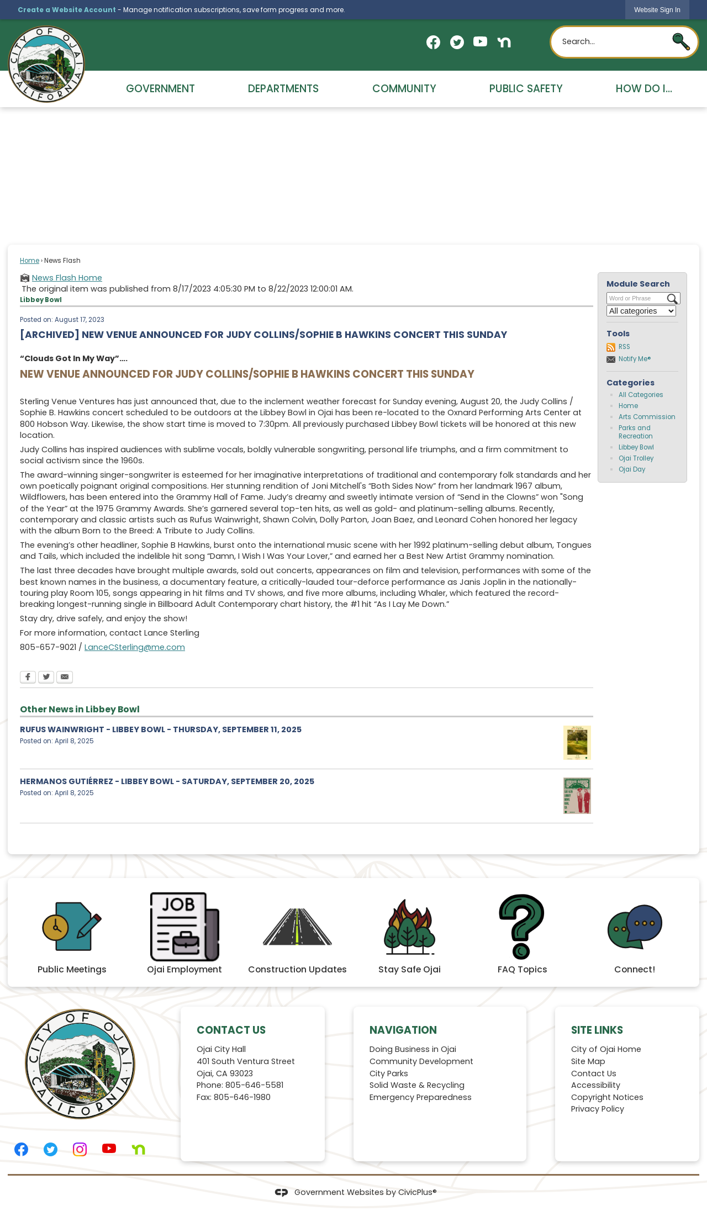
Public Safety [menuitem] (526, 88)
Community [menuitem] (404, 88)
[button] (681, 41)
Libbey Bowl (636, 447)
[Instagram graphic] (80, 1149)
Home (29, 260)
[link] (657, 9)
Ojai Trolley (636, 458)
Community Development (421, 1061)
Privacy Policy (597, 1108)
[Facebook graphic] (433, 42)
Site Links (597, 1030)
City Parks (389, 1073)
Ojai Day (632, 469)
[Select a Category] (641, 310)
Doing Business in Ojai (413, 1049)
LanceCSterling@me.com (135, 647)
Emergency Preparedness (421, 1097)
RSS (624, 346)
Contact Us (593, 1073)
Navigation (403, 1030)
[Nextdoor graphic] (504, 42)
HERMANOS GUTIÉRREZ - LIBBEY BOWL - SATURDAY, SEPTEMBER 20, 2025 (167, 781)
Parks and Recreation (636, 432)
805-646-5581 (254, 1085)
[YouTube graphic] (480, 41)
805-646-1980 (242, 1097)
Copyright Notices (607, 1097)
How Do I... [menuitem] (644, 88)
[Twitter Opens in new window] (46, 678)
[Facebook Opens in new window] (28, 678)
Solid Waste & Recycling (417, 1085)
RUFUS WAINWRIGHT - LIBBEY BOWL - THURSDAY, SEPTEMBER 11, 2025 (161, 729)
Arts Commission (647, 416)
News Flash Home (67, 277)
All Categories (641, 394)
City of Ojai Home (606, 1049)
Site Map (588, 1061)
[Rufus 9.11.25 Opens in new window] (577, 742)
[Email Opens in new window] (64, 678)
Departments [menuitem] (283, 88)
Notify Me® (635, 359)
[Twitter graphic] (457, 42)
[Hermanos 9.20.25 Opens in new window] (577, 795)
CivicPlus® (417, 1192)
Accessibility (595, 1085)
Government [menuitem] (160, 88)
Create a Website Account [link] (67, 9)
